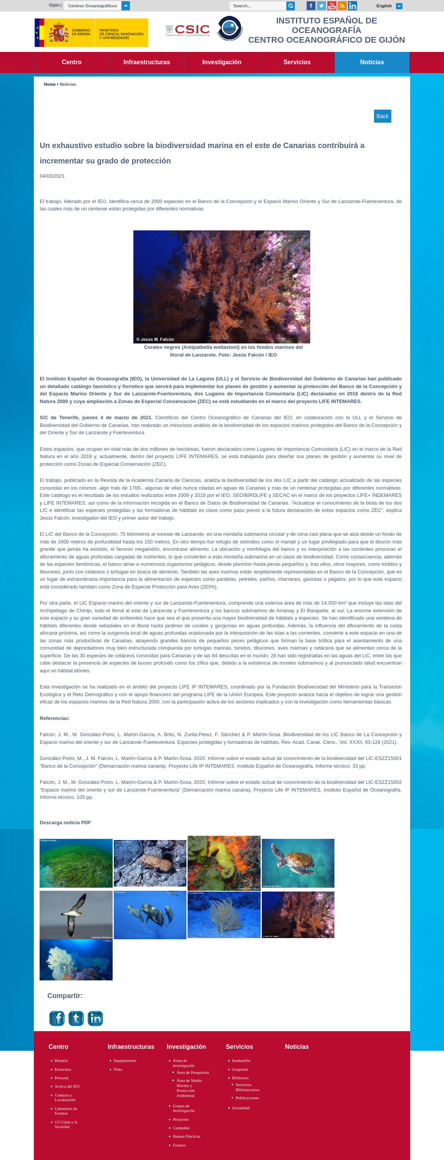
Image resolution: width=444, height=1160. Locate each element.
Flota (118, 1069)
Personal (61, 1078)
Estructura (63, 1069)
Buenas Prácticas (186, 1136)
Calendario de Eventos (66, 1111)
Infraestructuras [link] (146, 62)
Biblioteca (240, 1078)
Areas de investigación (184, 1063)
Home (49, 84)
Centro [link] (71, 62)
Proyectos (181, 1119)
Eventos (179, 1145)
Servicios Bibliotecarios (247, 1087)
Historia (61, 1060)
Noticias (68, 84)
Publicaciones (247, 1097)
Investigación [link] (221, 62)
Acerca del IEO (67, 1086)
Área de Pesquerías (192, 1072)
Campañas (181, 1128)
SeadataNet (241, 1060)
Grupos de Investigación (184, 1108)
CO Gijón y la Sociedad (66, 1124)
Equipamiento (125, 1060)
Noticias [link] (372, 62)
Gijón (54, 5)
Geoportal (240, 1069)
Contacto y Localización (65, 1097)
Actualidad (240, 1108)
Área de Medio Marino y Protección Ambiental (189, 1088)
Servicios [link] (297, 62)
